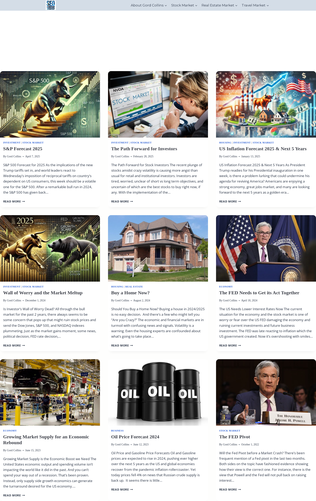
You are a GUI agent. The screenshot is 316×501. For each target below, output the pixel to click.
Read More (14, 201)
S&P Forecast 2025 (22, 148)
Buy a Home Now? (130, 292)
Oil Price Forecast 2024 (135, 436)
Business (117, 430)
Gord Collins (14, 156)
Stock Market (33, 142)
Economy (226, 286)
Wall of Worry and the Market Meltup (43, 292)
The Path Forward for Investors (144, 148)
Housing (225, 142)
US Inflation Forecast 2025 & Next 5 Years (263, 148)
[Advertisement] (158, 41)
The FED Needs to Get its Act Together (259, 292)
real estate (134, 286)
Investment (12, 142)
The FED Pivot (234, 436)
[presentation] (50, 104)
